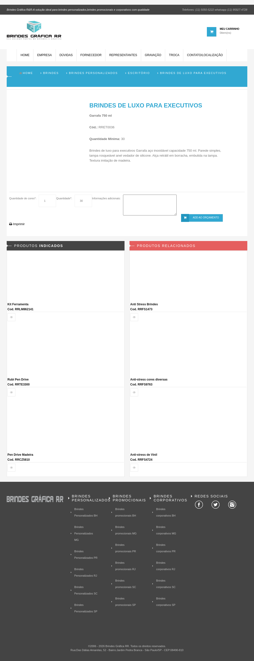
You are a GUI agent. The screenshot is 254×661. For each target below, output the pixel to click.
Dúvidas (66, 55)
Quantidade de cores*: (22, 198)
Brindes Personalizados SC (86, 590)
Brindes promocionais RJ (125, 566)
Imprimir (17, 224)
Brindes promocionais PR (125, 548)
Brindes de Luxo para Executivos (193, 72)
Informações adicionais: (106, 198)
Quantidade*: (64, 198)
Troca (174, 55)
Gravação (153, 55)
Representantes (123, 55)
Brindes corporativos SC (165, 584)
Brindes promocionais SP (125, 601)
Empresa (44, 55)
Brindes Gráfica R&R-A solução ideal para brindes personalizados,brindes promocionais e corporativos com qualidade (78, 9)
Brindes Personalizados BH (86, 512)
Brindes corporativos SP (165, 601)
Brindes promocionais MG (125, 530)
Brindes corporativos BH (165, 512)
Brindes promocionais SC (125, 584)
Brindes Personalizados (93, 72)
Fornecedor (90, 55)
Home (25, 55)
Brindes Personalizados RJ (85, 572)
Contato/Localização (205, 55)
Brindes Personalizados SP (85, 608)
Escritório (139, 72)
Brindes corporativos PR (165, 548)
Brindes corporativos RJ (165, 566)
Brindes (51, 72)
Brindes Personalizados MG (83, 533)
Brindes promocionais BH (125, 512)
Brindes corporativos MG (166, 530)
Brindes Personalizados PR (86, 554)
